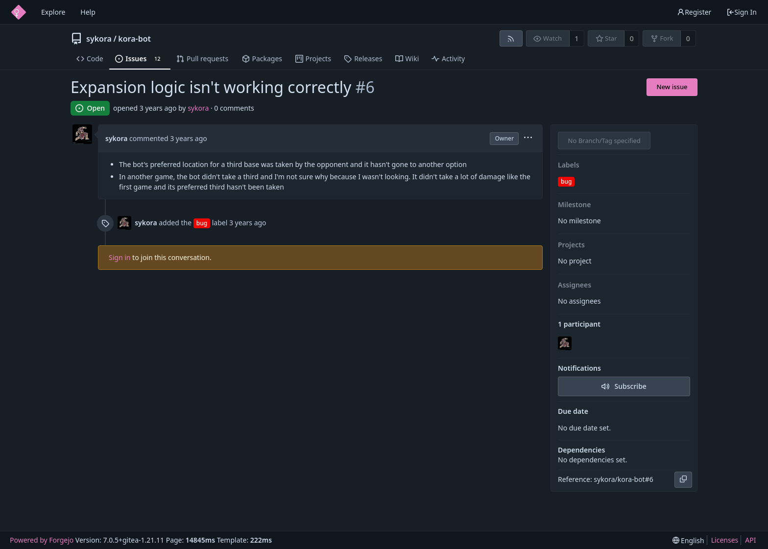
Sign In (741, 12)
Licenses (725, 540)
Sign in (119, 257)
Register (694, 12)
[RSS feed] (511, 38)
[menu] (528, 138)
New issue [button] (672, 86)
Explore (53, 12)
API (750, 540)
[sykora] (566, 344)
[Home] (18, 12)
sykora (99, 39)
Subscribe (624, 386)
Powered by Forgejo (41, 540)
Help (88, 12)
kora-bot (134, 39)
